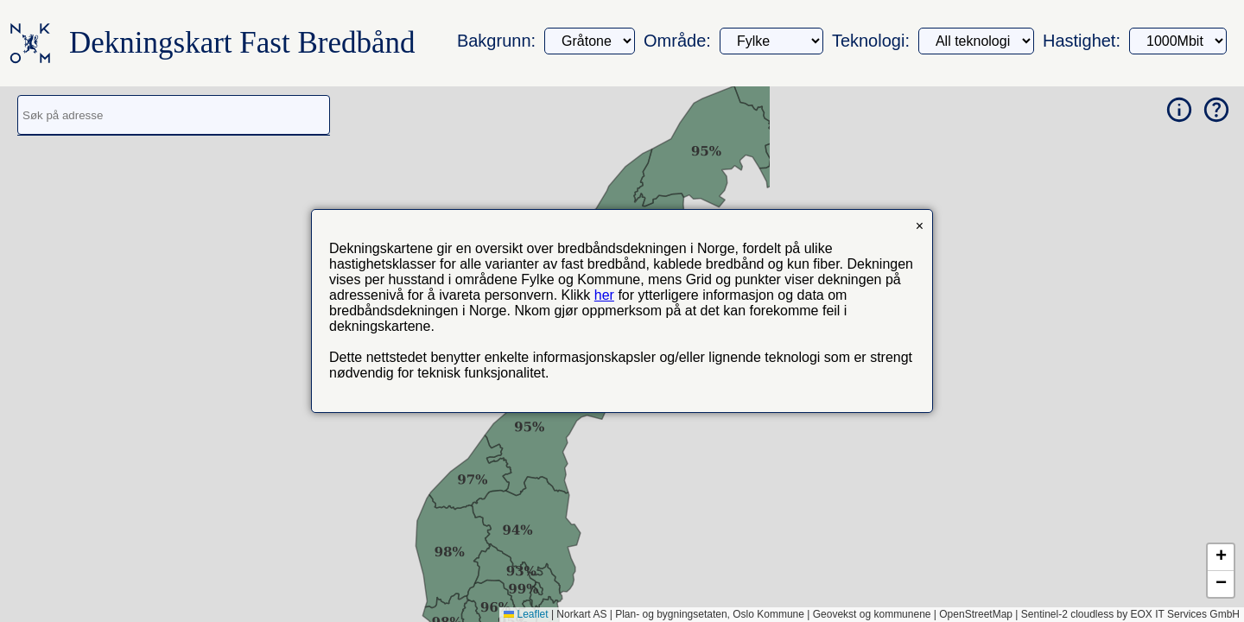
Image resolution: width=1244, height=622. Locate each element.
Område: (677, 40)
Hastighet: (1081, 40)
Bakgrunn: (496, 40)
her (604, 295)
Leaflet (526, 614)
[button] (1221, 557)
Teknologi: (871, 40)
